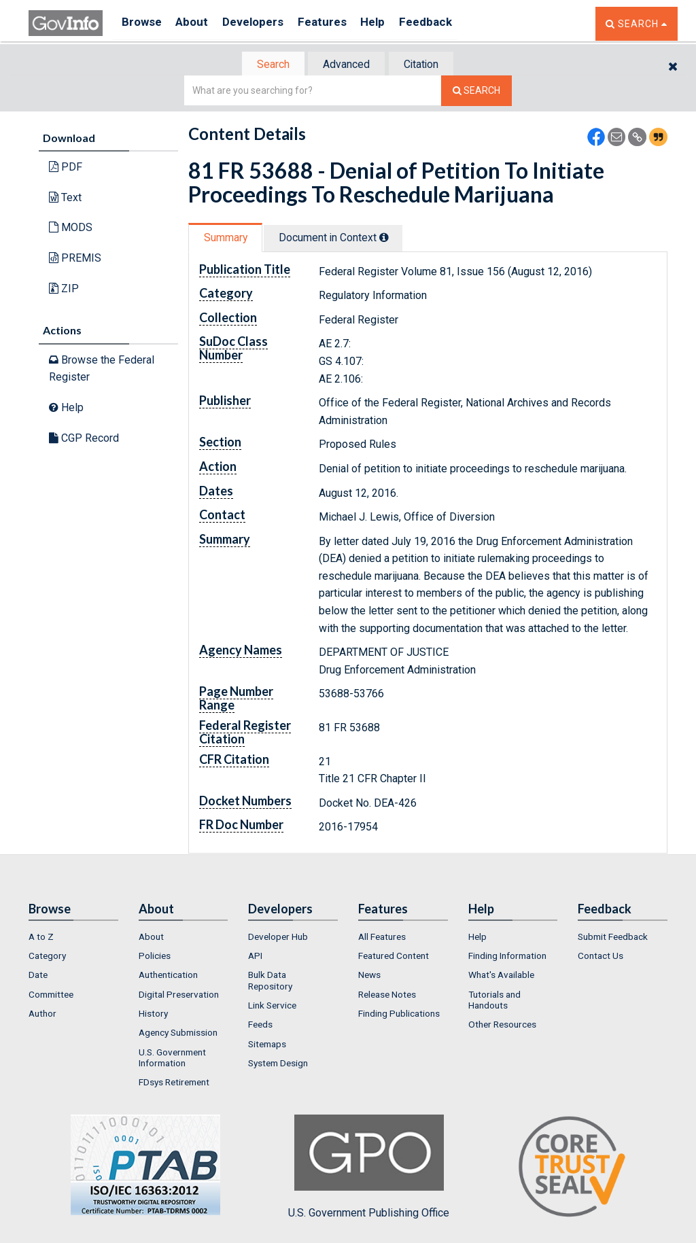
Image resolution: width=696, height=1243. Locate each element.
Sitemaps (267, 1045)
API (255, 956)
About (198, 23)
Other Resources (502, 1026)
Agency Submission (178, 1034)
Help (393, 23)
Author (42, 1014)
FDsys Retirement (174, 1084)
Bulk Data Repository (270, 982)
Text (65, 198)
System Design (278, 1064)
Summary (228, 238)
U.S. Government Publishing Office (368, 1168)
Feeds (260, 1026)
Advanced (345, 64)
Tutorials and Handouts (494, 1001)
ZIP (64, 289)
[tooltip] (393, 238)
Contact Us (600, 956)
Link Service (272, 1006)
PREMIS (75, 259)
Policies (155, 956)
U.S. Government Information (172, 1059)
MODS (70, 228)
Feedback (450, 23)
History (153, 1014)
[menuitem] (73, 938)
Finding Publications (399, 1014)
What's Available (501, 976)
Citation (426, 64)
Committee (51, 995)
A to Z (41, 937)
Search (266, 64)
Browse (142, 23)
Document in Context (342, 238)
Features (338, 23)
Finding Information (507, 956)
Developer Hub (278, 937)
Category (47, 956)
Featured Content (393, 956)
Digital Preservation (179, 995)
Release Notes (387, 995)
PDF (65, 168)
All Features (382, 937)
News (369, 976)
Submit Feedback (613, 937)
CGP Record (84, 438)
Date (38, 976)
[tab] (267, 65)
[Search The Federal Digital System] (476, 92)
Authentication (168, 976)
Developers (264, 23)
